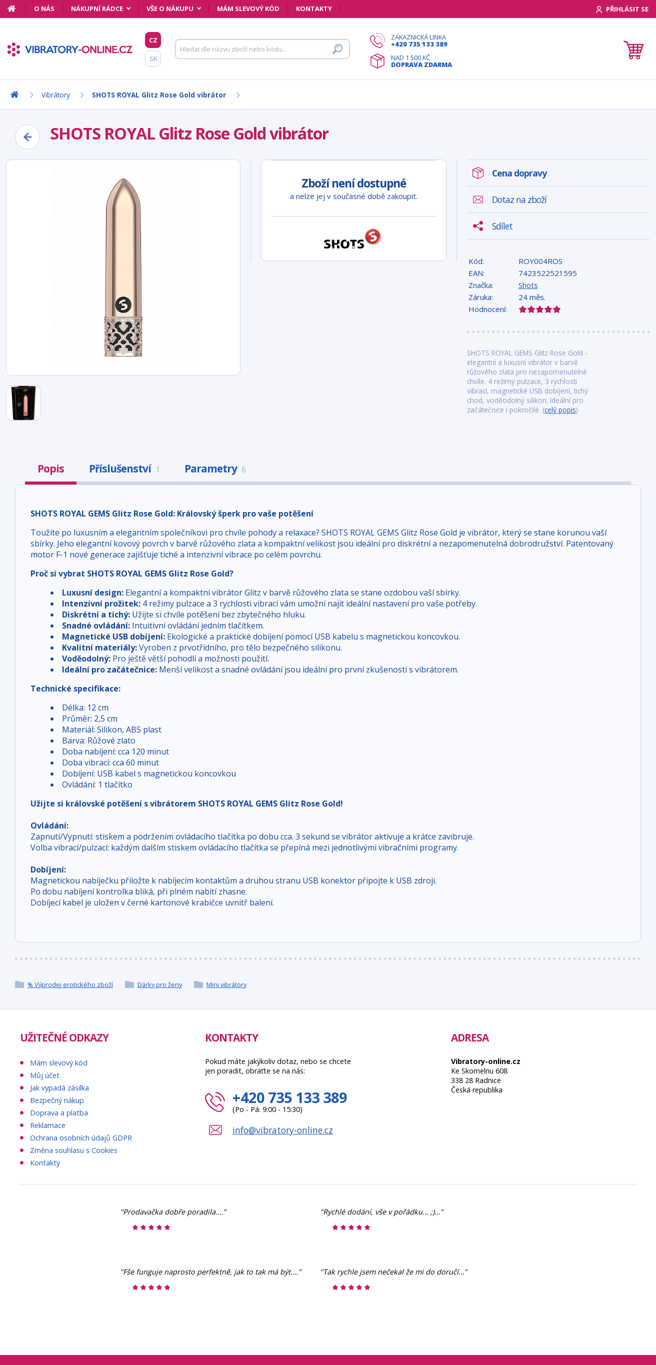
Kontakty (314, 8)
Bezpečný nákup (57, 1100)
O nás (44, 8)
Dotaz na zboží (519, 200)
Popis (51, 469)
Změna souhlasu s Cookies (74, 1150)
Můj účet (45, 1075)
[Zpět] (27, 137)
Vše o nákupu (170, 8)
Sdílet (502, 226)
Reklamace (48, 1125)
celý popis (560, 409)
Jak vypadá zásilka (59, 1087)
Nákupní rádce (97, 8)
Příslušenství (124, 469)
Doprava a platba (59, 1113)
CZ (153, 40)
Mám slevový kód (248, 8)
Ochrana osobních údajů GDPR (81, 1137)
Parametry (215, 469)
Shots (528, 285)
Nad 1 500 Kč (421, 61)
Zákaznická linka (421, 40)
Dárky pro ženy (160, 984)
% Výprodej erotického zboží (70, 984)
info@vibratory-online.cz (282, 1130)
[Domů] (17, 9)
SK (153, 58)
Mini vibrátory (226, 984)
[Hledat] (262, 49)
